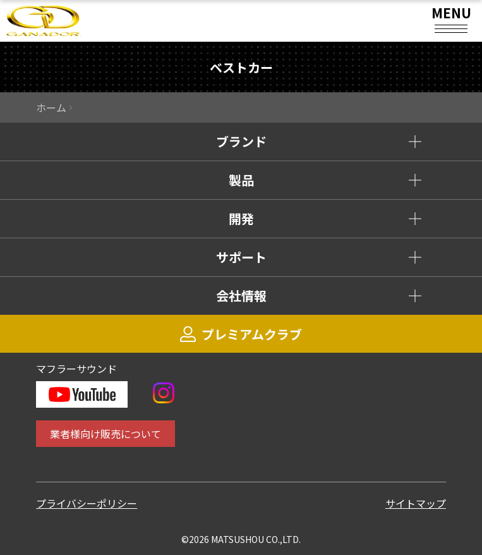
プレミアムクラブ (241, 334)
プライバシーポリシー (86, 503)
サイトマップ (415, 503)
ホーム (51, 107)
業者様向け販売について (105, 433)
